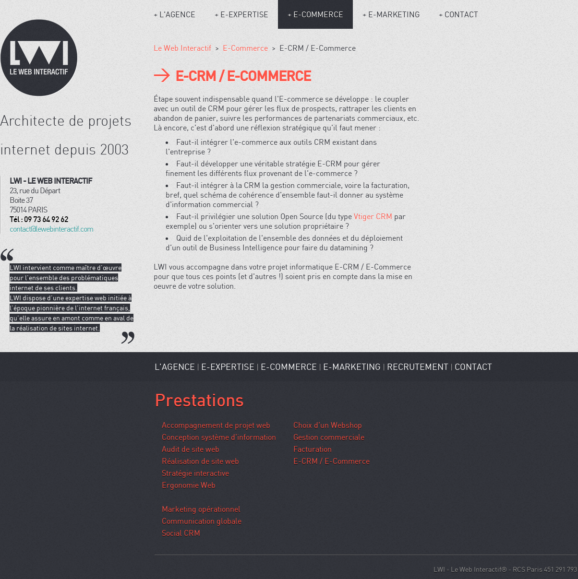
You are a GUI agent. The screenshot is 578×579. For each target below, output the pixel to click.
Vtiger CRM (373, 216)
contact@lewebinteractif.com (51, 229)
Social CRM (181, 533)
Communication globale (201, 521)
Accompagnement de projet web (216, 425)
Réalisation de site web (200, 461)
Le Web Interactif (182, 48)
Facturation (312, 449)
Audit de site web (190, 449)
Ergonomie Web (189, 485)
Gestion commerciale (328, 437)
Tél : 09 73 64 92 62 (39, 219)
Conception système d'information (219, 437)
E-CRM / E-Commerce (331, 461)
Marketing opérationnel (201, 509)
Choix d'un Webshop (327, 425)
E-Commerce (245, 48)
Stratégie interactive (195, 473)
